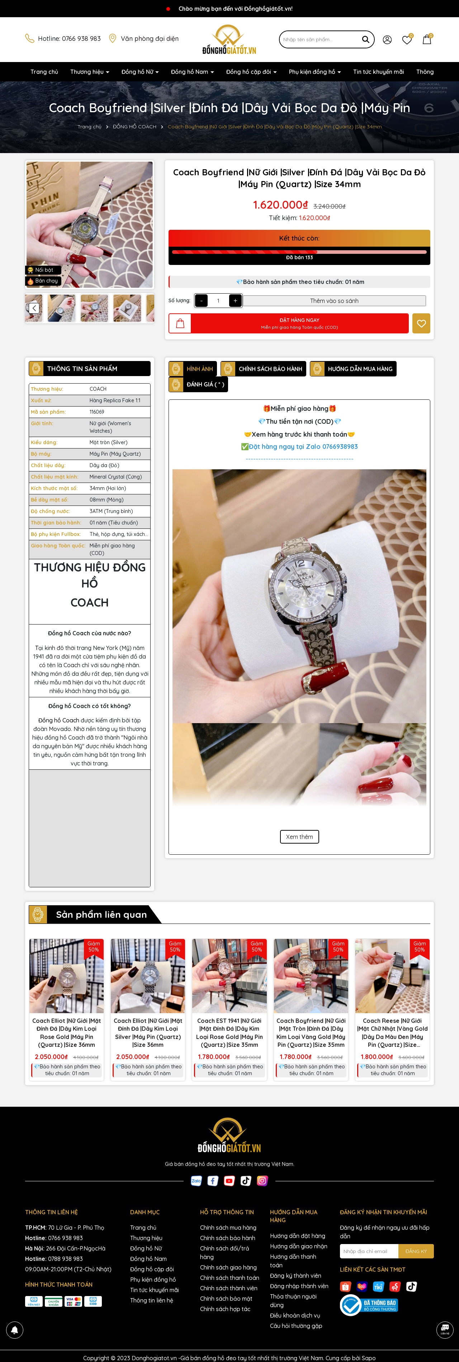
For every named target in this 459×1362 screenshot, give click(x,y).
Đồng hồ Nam (190, 71)
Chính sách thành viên (228, 1288)
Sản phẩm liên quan (101, 914)
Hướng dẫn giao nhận (298, 1246)
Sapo (369, 1358)
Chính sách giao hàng (228, 1267)
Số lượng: (179, 300)
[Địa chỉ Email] (387, 1251)
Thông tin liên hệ (151, 1300)
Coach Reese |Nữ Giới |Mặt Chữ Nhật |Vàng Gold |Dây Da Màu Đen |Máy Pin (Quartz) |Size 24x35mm (392, 1033)
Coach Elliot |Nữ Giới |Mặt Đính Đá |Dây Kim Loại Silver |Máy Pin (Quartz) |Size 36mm (148, 1032)
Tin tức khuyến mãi (378, 71)
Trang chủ (44, 71)
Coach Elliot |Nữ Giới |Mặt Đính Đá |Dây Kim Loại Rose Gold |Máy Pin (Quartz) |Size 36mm (66, 1032)
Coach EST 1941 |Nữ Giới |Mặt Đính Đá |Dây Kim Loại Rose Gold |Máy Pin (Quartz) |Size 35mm (229, 1032)
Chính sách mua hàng (228, 1227)
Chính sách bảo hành (227, 1238)
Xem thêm (299, 836)
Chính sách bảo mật (226, 1298)
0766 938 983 (81, 38)
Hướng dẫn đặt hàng (297, 1235)
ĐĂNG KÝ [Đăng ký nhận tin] (416, 1251)
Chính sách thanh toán (229, 1277)
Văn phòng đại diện (150, 38)
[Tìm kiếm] (366, 39)
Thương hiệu (87, 71)
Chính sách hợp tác (225, 1309)
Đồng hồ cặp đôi (249, 71)
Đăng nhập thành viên (299, 1286)
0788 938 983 (65, 1258)
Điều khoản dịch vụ (295, 1315)
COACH (98, 389)
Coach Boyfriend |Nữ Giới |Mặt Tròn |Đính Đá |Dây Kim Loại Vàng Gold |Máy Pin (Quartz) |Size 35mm (311, 1032)
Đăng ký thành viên (295, 1275)
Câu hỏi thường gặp (296, 1325)
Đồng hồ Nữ (138, 71)
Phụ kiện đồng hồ (313, 71)
